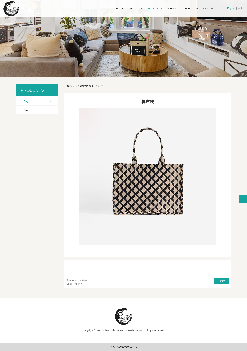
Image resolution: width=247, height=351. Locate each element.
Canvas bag (32, 183)
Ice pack (30, 177)
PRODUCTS (155, 8)
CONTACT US (190, 8)
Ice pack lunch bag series (36, 142)
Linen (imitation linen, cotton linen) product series (37, 130)
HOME (119, 8)
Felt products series (36, 171)
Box (26, 192)
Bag (26, 101)
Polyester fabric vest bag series (37, 163)
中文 (240, 8)
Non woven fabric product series (35, 111)
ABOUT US (135, 8)
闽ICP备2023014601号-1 (123, 346)
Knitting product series (38, 119)
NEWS (172, 8)
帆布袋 (83, 280)
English (231, 8)
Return (221, 281)
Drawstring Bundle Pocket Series (36, 153)
